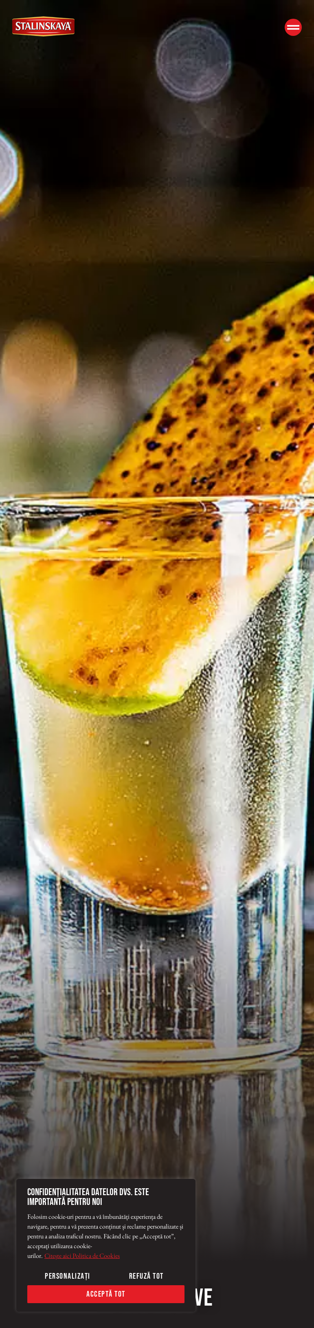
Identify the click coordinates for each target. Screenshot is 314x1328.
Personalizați (67, 1276)
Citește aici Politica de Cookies (82, 1255)
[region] (105, 1245)
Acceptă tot (105, 1294)
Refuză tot (146, 1276)
